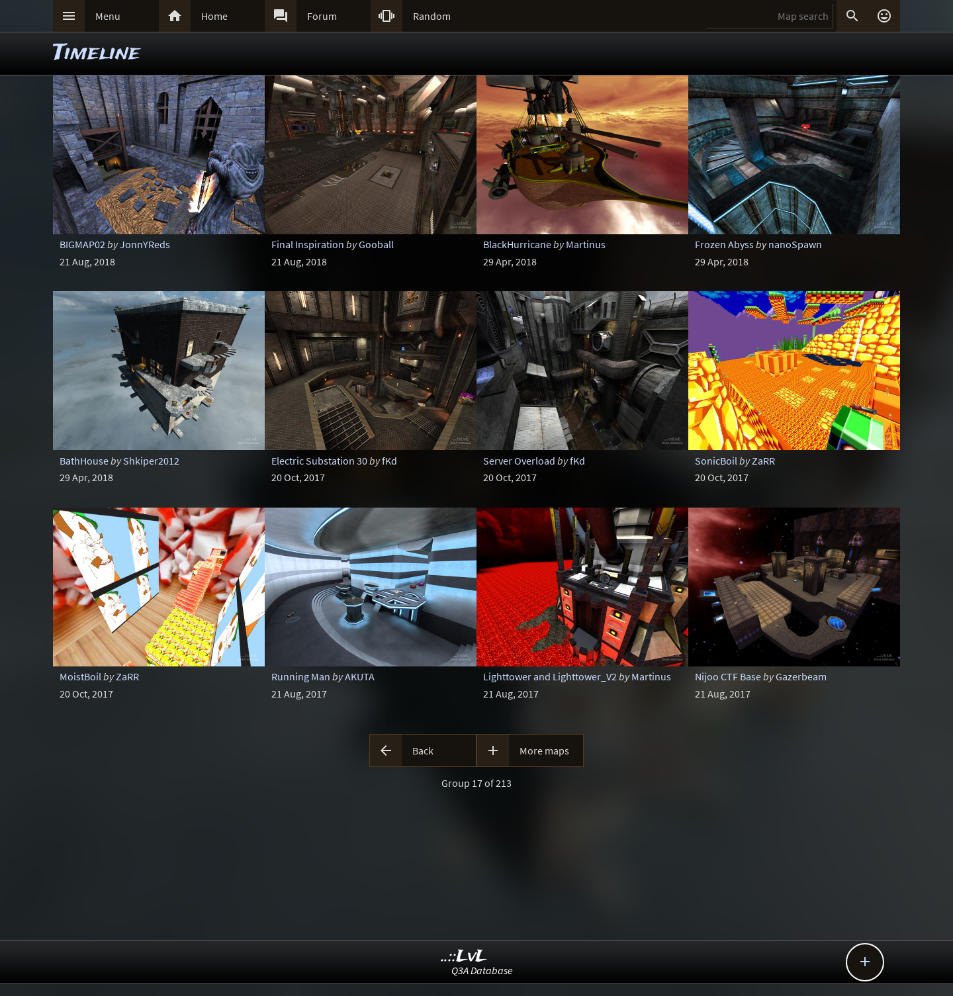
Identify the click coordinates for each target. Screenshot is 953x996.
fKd (389, 460)
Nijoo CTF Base (728, 676)
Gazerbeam (801, 676)
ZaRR (763, 460)
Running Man (300, 676)
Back (422, 750)
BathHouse (84, 460)
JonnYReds (145, 244)
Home (214, 16)
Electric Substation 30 (319, 460)
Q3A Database (482, 970)
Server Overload (519, 460)
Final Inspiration (307, 244)
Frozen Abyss (724, 244)
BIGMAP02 (82, 244)
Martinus (586, 244)
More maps (544, 750)
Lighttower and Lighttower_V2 (550, 676)
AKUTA (360, 676)
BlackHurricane (517, 244)
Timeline (96, 53)
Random (432, 16)
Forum (322, 16)
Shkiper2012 (151, 460)
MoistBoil (80, 676)
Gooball (376, 244)
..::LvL (464, 956)
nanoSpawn (795, 244)
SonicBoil (716, 460)
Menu (107, 16)
